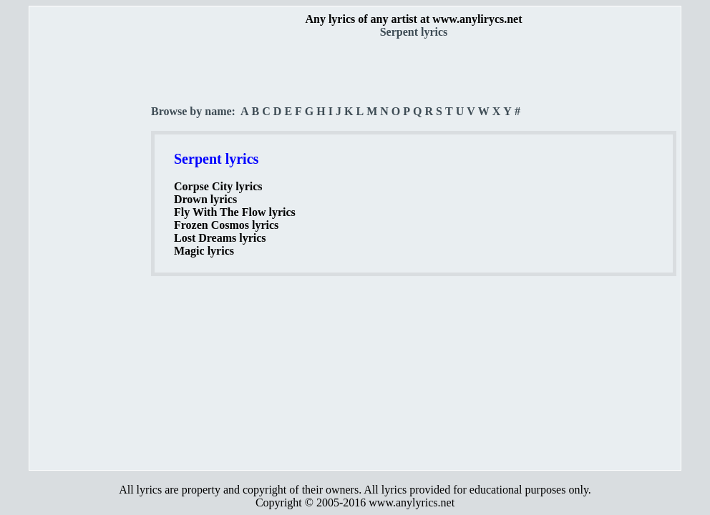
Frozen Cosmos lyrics (226, 225)
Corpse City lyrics (218, 186)
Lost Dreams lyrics (220, 238)
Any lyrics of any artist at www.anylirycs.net (413, 19)
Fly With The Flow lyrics (235, 212)
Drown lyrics (205, 199)
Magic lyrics (204, 251)
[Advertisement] (91, 251)
